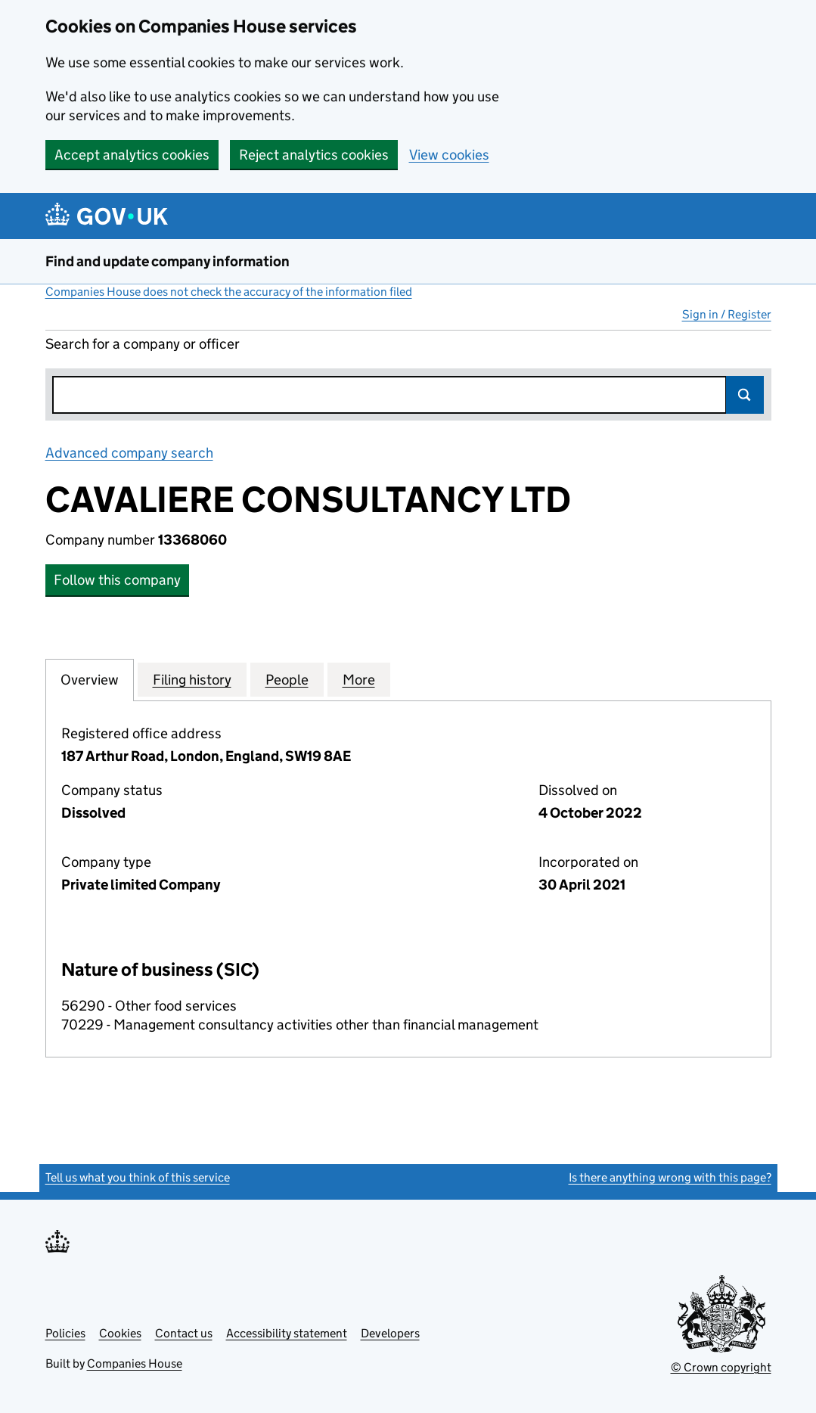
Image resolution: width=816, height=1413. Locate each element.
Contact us (184, 1333)
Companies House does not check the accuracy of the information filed (228, 291)
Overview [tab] (90, 679)
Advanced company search (129, 452)
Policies (65, 1333)
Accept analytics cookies (131, 154)
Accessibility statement (286, 1333)
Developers (390, 1333)
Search (745, 395)
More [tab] (359, 679)
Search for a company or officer (142, 343)
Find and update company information (167, 261)
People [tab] (287, 679)
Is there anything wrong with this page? (670, 1177)
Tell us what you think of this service (137, 1177)
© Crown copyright (721, 1367)
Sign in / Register (726, 314)
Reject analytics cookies (314, 154)
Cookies (120, 1333)
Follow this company (117, 579)
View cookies (449, 155)
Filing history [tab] (192, 679)
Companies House (134, 1363)
